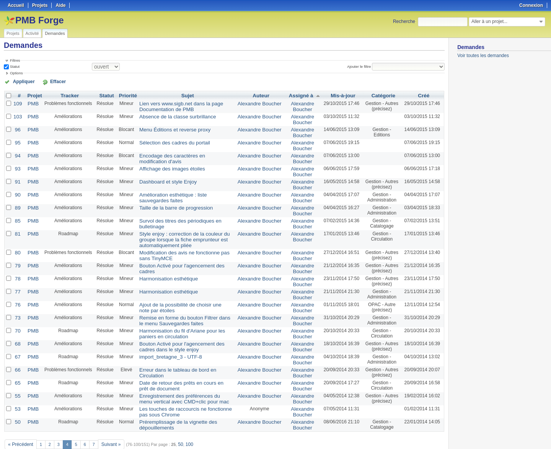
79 (17, 254)
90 (17, 188)
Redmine (256, 444)
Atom (416, 434)
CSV (428, 434)
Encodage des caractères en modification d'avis (184, 151)
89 (17, 200)
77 (17, 279)
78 (17, 267)
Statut (14, 66)
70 (17, 316)
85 (17, 212)
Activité (32, 33)
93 (17, 163)
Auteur (262, 94)
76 (17, 291)
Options (16, 72)
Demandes (55, 33)
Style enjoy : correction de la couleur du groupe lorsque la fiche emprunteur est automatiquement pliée (185, 230)
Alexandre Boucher (260, 102)
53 (17, 389)
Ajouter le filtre (361, 66)
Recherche (404, 21)
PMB (31, 102)
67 (17, 340)
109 (17, 102)
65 (17, 365)
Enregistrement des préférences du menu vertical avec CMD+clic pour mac (185, 380)
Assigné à (299, 94)
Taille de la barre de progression (168, 200)
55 (17, 377)
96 (17, 126)
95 (17, 139)
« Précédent (19, 423)
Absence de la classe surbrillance (169, 114)
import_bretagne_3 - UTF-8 (163, 340)
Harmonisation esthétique (161, 267)
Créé (424, 94)
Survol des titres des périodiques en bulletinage (183, 212)
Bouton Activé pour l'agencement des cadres (180, 254)
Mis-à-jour (340, 94)
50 (17, 402)
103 (17, 114)
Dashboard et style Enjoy (160, 176)
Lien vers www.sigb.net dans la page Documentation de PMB (172, 105)
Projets (13, 33)
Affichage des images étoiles (164, 163)
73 (17, 303)
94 (17, 151)
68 (17, 328)
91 (17, 176)
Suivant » (107, 423)
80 (17, 242)
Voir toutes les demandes (483, 55)
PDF (440, 434)
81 (17, 225)
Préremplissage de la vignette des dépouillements (186, 402)
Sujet (187, 94)
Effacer (46, 81)
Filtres (15, 60)
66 (17, 353)
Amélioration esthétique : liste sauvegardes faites (185, 188)
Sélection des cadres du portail (166, 139)
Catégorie (382, 94)
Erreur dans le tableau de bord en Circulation (181, 353)
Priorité (125, 94)
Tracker (67, 94)
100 (183, 423)
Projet (32, 94)
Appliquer (20, 81)
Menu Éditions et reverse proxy (167, 126)
